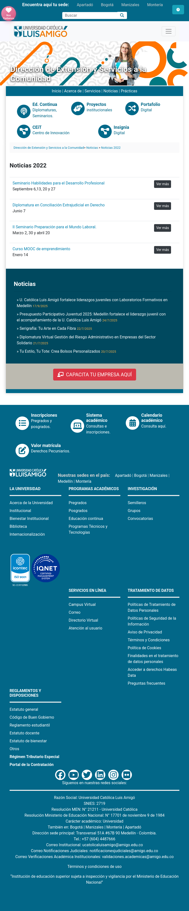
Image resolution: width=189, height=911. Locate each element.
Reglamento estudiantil (30, 725)
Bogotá (107, 4)
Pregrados (78, 502)
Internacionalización (27, 534)
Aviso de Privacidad (145, 632)
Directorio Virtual (83, 620)
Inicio (56, 91)
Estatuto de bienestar (28, 741)
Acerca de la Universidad (31, 502)
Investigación (142, 488)
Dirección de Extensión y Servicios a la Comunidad (49, 147)
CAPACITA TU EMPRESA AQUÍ (94, 375)
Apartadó (85, 4)
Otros (14, 748)
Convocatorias (140, 518)
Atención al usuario (85, 628)
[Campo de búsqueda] (90, 15)
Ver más (162, 184)
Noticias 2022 (111, 147)
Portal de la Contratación (32, 764)
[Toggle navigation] (168, 31)
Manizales (130, 4)
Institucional (20, 510)
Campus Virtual (82, 604)
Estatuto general (24, 709)
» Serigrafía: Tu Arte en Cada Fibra (54, 328)
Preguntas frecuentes (146, 683)
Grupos (134, 510)
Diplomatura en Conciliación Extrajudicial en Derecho (59, 205)
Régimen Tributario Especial (34, 756)
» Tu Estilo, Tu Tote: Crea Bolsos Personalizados (66, 351)
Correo (74, 612)
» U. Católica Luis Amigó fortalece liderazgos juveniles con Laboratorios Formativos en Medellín (92, 303)
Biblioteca (18, 526)
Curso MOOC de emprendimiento (41, 249)
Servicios (93, 91)
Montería (155, 4)
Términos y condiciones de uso (94, 866)
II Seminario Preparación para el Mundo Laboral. (54, 227)
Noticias (110, 91)
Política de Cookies (144, 648)
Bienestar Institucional (29, 518)
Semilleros (137, 502)
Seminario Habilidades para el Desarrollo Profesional (59, 183)
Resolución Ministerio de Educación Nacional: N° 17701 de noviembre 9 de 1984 (95, 815)
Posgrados (78, 510)
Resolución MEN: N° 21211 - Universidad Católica (94, 809)
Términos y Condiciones (149, 640)
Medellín (65, 481)
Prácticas (129, 91)
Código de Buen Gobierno (32, 717)
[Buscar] (122, 15)
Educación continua (86, 518)
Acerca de (73, 91)
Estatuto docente (24, 733)
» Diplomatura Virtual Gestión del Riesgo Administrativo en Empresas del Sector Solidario (86, 340)
